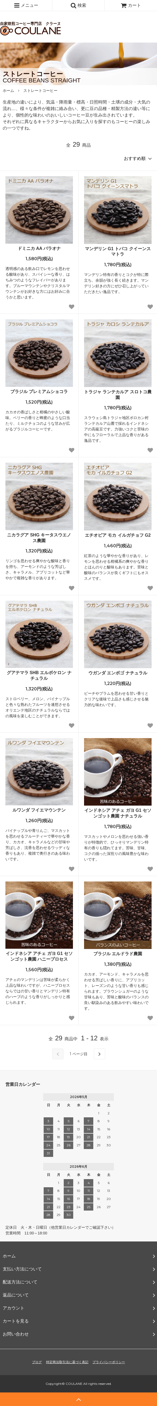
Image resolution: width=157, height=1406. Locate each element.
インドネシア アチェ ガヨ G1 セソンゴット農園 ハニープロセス (39, 956)
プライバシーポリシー (108, 1362)
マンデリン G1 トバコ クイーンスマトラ (118, 251)
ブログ (37, 1362)
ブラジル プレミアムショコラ (39, 391)
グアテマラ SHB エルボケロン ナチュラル (39, 675)
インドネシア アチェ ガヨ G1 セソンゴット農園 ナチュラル (117, 813)
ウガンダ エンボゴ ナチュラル (117, 673)
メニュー (26, 5)
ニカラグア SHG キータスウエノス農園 (39, 538)
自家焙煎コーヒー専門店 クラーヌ (33, 16)
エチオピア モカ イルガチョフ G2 (118, 535)
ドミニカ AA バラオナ (39, 248)
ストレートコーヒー (40, 90)
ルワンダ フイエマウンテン (39, 810)
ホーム (8, 90)
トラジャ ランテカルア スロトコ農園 (118, 395)
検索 (78, 5)
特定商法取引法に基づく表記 (67, 1362)
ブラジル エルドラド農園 (117, 953)
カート (131, 5)
